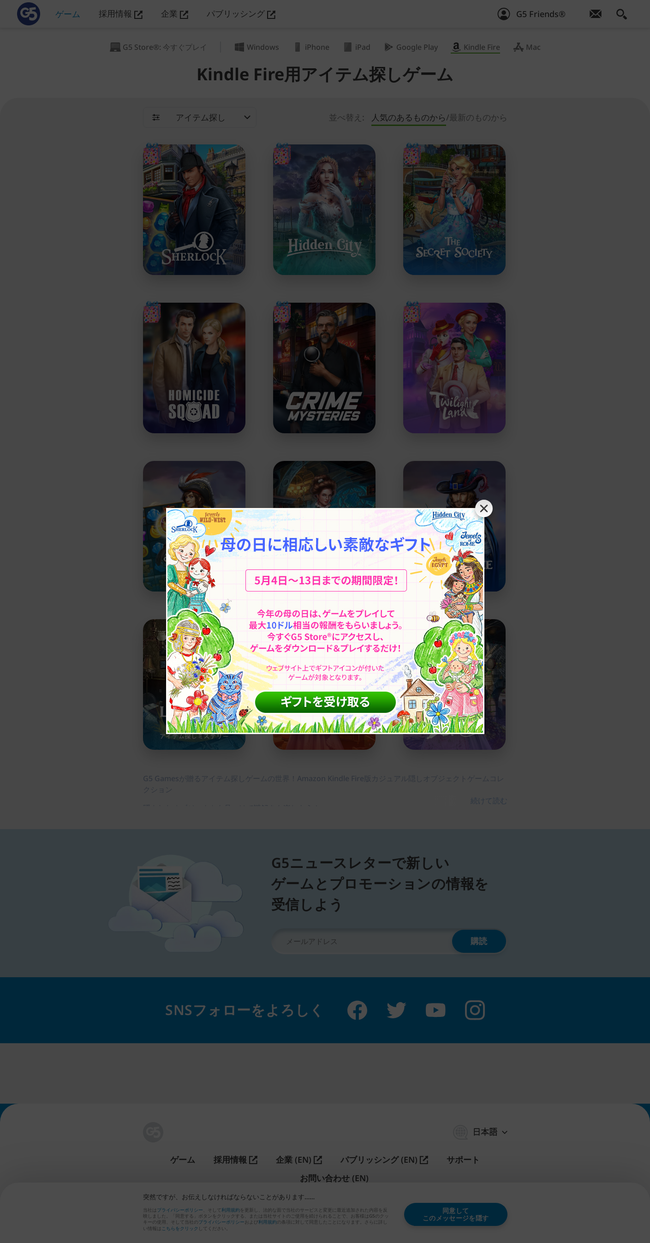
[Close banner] (484, 508)
